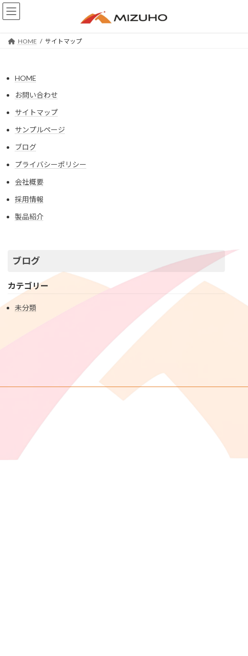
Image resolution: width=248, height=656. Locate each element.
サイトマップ (36, 112)
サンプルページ (40, 129)
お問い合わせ (36, 95)
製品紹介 (29, 216)
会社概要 (29, 181)
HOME (25, 78)
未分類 (25, 307)
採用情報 (29, 199)
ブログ (25, 147)
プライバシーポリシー (51, 164)
